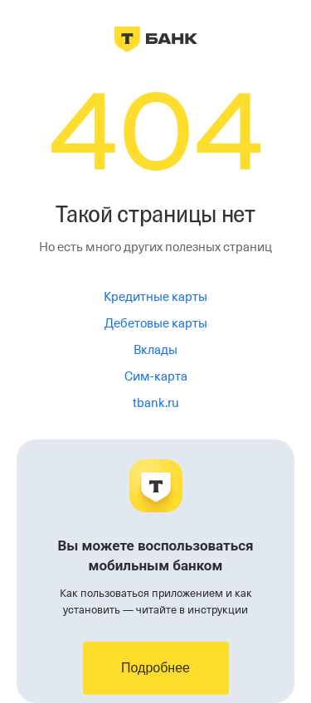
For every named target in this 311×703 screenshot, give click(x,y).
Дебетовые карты (155, 323)
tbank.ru (156, 403)
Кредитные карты (155, 296)
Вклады (155, 349)
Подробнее (155, 668)
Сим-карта (155, 376)
